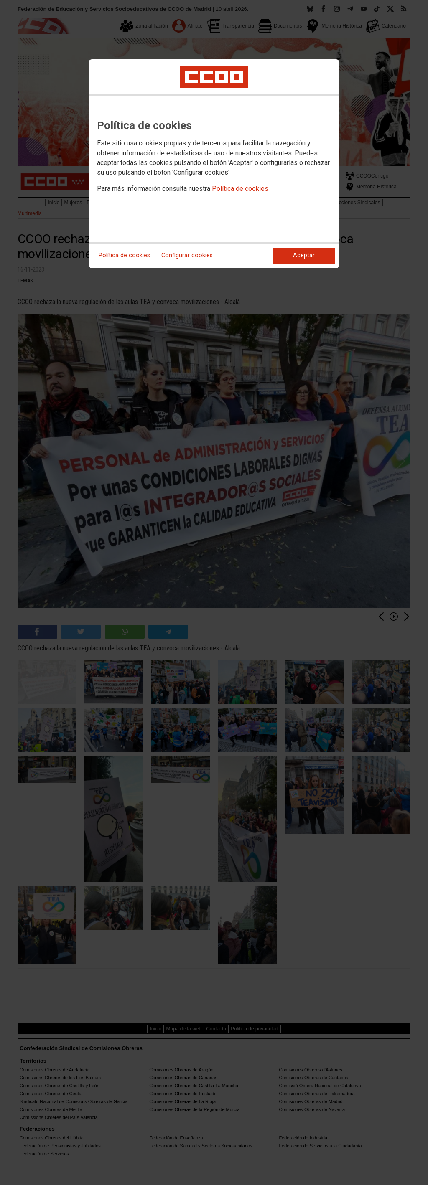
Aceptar (304, 255)
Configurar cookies (187, 255)
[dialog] (214, 163)
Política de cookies (240, 189)
